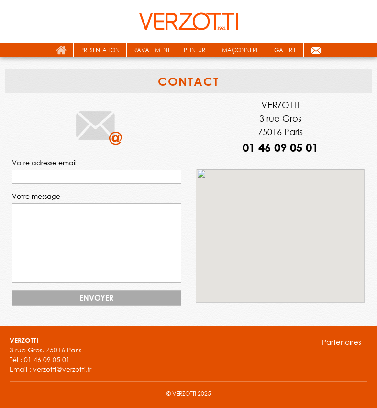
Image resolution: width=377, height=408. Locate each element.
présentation (100, 50)
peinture (196, 50)
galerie (285, 50)
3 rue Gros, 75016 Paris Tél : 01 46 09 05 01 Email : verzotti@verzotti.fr (50, 355)
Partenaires (341, 342)
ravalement (151, 50)
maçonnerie (241, 50)
